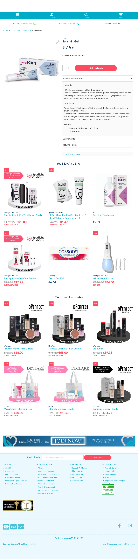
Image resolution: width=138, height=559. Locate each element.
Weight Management (45, 487)
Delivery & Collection (12, 484)
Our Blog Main (76, 480)
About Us (8, 468)
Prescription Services (45, 471)
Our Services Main (44, 493)
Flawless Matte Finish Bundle (18, 348)
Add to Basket (95, 68)
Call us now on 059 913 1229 (69, 538)
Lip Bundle (98, 348)
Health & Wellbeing (78, 468)
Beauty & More (76, 474)
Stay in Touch (33, 457)
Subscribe (98, 457)
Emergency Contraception (47, 474)
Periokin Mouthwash (103, 215)
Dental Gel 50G (56, 278)
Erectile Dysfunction (45, 480)
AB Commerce (129, 544)
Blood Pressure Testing (46, 477)
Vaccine (40, 468)
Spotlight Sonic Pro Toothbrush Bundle (23, 215)
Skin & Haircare (77, 471)
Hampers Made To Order (47, 490)
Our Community (10, 474)
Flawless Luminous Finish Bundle (64, 348)
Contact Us (8, 471)
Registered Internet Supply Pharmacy (113, 481)
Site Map (107, 477)
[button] (57, 42)
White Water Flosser (103, 278)
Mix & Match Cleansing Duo (18, 408)
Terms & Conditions (111, 468)
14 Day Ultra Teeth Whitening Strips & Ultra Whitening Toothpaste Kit (67, 216)
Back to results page (73, 154)
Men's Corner (76, 477)
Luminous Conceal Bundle (105, 408)
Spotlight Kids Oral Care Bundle (20, 278)
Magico (110, 544)
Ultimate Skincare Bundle (61, 408)
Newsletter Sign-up (11, 477)
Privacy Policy (109, 471)
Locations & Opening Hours (15, 480)
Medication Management (47, 484)
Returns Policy (109, 474)
